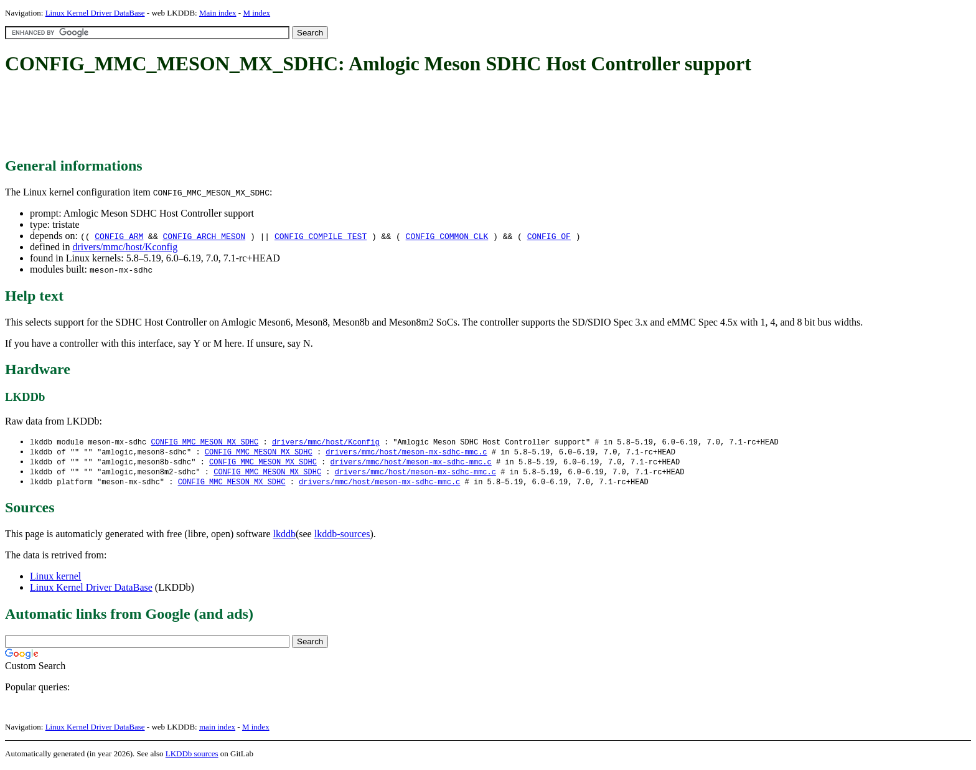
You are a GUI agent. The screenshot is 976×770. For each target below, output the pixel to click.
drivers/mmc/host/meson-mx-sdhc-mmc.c (406, 453)
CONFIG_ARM (119, 236)
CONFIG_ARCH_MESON (204, 236)
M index (256, 12)
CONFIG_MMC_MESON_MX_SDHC (204, 442)
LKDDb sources (192, 756)
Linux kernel (55, 579)
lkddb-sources (342, 537)
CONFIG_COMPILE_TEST (320, 236)
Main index (218, 12)
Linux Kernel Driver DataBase (95, 12)
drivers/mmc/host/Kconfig (124, 247)
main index (217, 730)
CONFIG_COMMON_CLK (447, 236)
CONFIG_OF (549, 236)
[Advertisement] (231, 117)
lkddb (284, 537)
